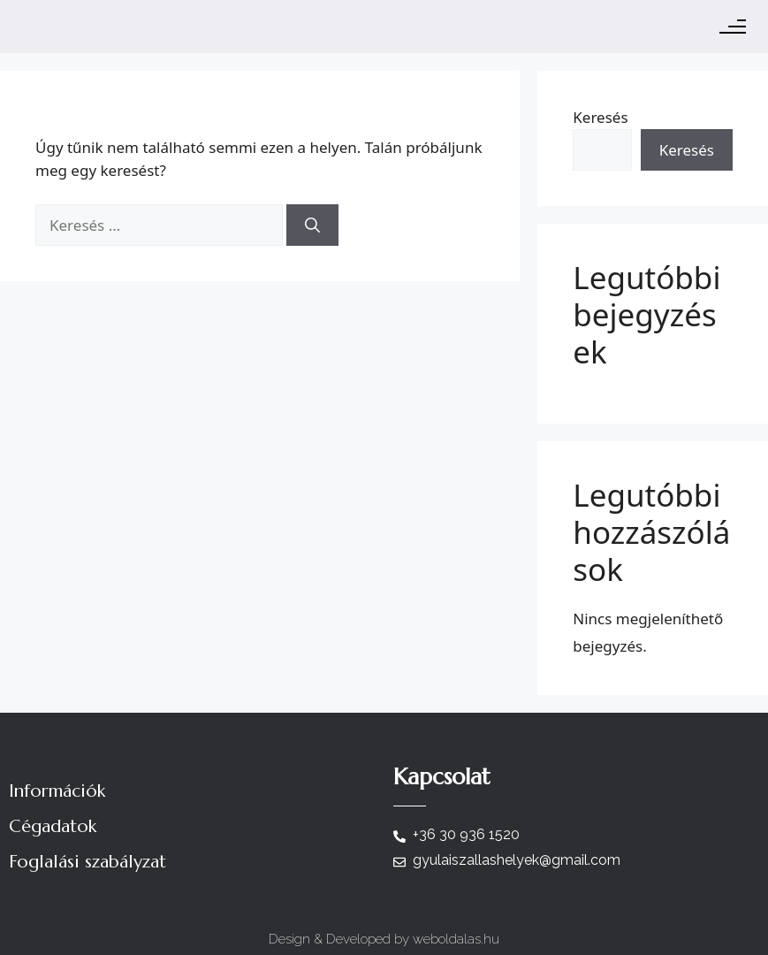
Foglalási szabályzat (87, 862)
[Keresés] (312, 225)
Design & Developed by (341, 939)
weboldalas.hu (456, 939)
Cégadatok (52, 826)
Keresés (600, 117)
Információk (57, 791)
